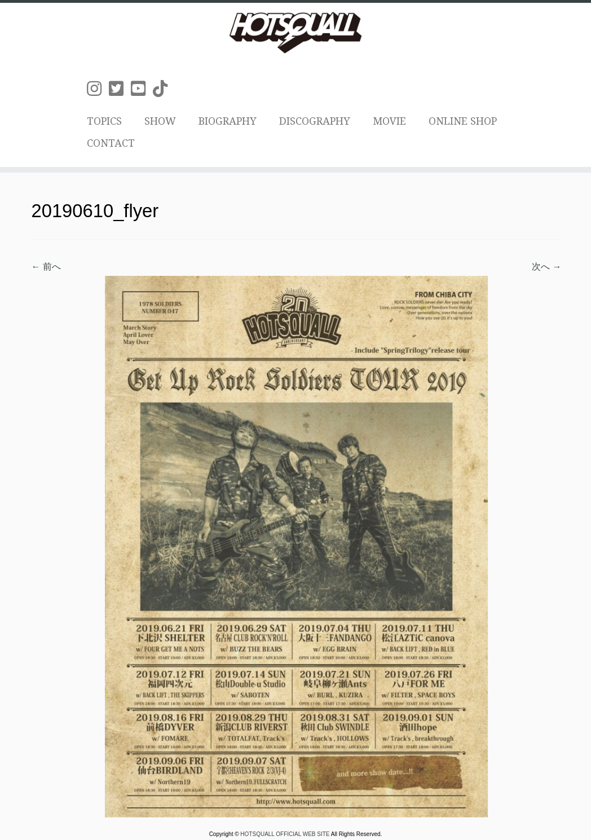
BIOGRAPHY (228, 121)
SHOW (160, 121)
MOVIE (389, 121)
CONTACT (111, 143)
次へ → (546, 266)
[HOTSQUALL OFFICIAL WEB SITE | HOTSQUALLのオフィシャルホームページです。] (295, 32)
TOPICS (104, 121)
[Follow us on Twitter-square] (120, 89)
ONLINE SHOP (463, 121)
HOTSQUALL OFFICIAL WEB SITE (285, 834)
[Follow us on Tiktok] (164, 89)
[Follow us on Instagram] (98, 89)
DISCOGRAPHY (314, 121)
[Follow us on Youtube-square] (142, 89)
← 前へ (46, 266)
